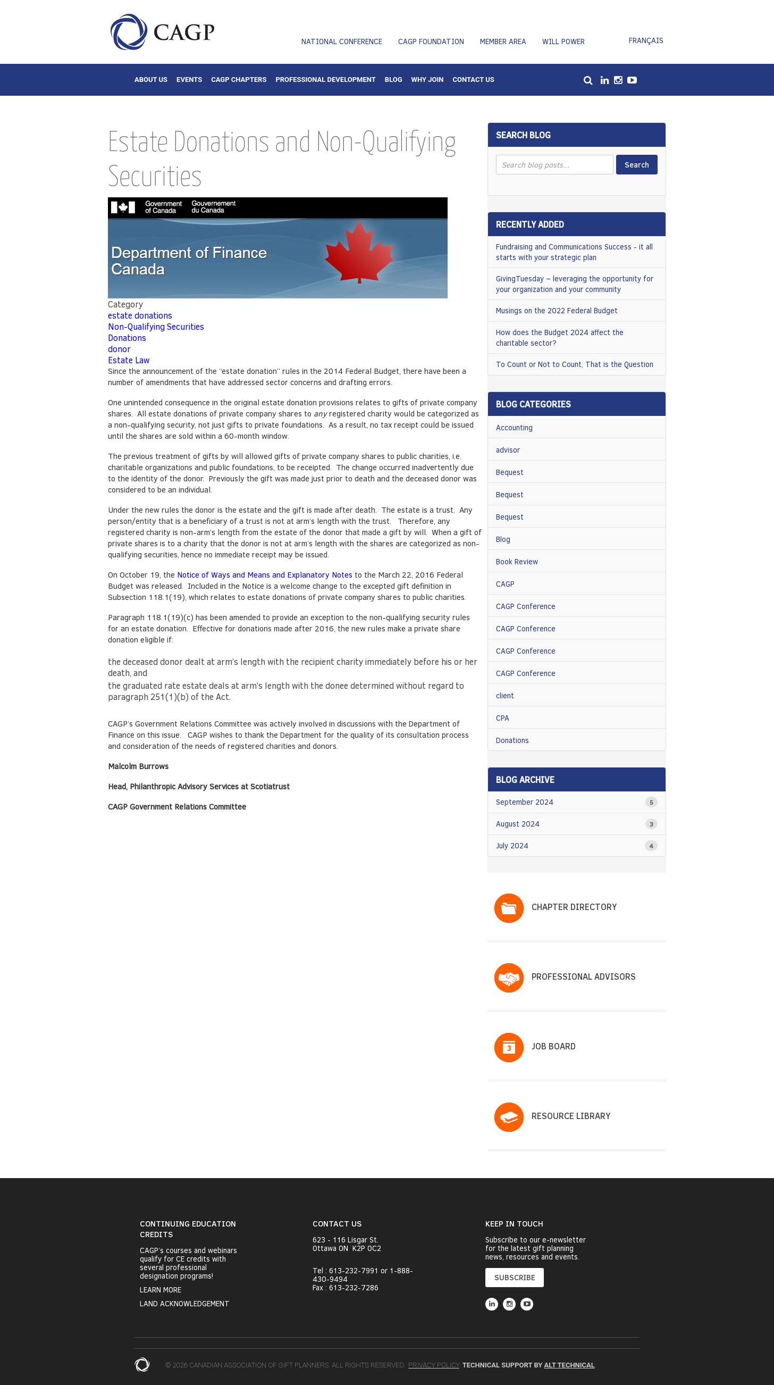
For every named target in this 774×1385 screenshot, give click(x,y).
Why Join (427, 80)
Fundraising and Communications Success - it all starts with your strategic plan (574, 251)
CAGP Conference (526, 606)
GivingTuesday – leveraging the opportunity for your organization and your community (574, 283)
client (505, 695)
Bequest (510, 472)
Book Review (517, 561)
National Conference (341, 41)
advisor (508, 450)
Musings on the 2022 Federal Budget (557, 310)
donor (119, 348)
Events (189, 80)
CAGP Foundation (431, 41)
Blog (393, 80)
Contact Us (473, 80)
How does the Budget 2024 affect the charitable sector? (560, 337)
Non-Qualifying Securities (156, 326)
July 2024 (512, 845)
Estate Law (129, 359)
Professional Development (325, 80)
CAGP (505, 584)
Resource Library (571, 1115)
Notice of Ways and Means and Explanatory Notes (264, 574)
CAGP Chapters (238, 80)
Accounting (514, 427)
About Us (150, 80)
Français (646, 40)
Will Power (563, 41)
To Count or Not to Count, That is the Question (574, 364)
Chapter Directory (574, 906)
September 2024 (524, 802)
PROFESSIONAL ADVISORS (584, 976)
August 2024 (518, 824)
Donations (127, 337)
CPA (502, 718)
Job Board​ (554, 1046)
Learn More (160, 1290)
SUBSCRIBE (514, 1277)
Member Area (503, 41)
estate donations (140, 315)
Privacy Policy (433, 1365)
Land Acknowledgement (185, 1303)
